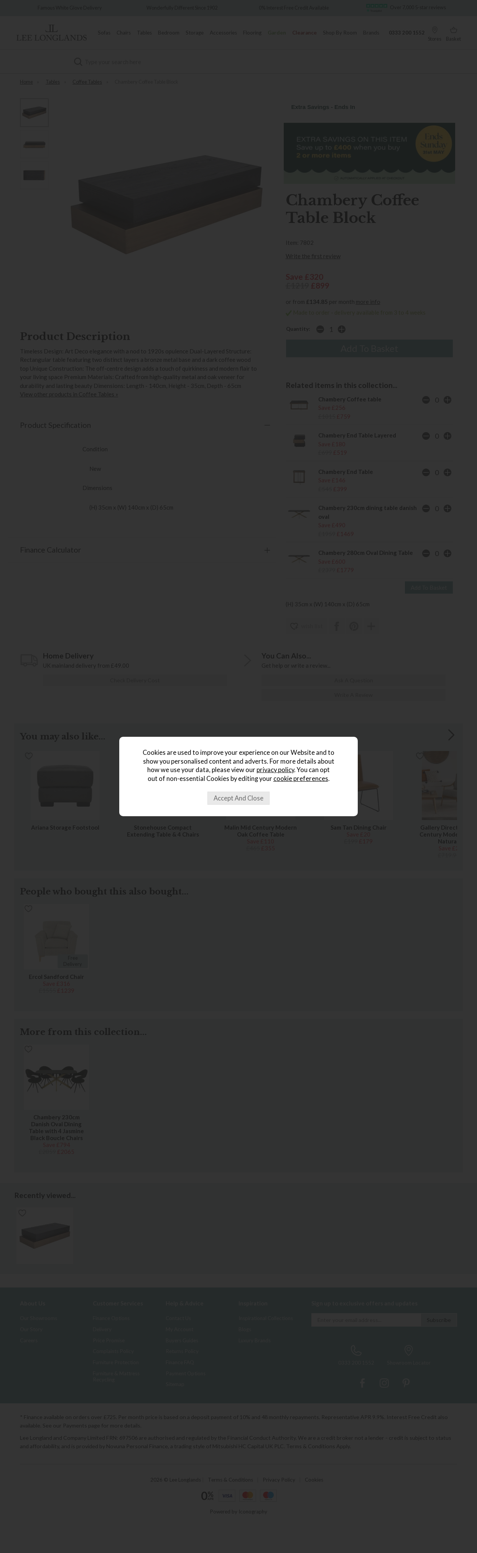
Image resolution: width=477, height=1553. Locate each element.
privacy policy (275, 770)
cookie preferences (300, 778)
